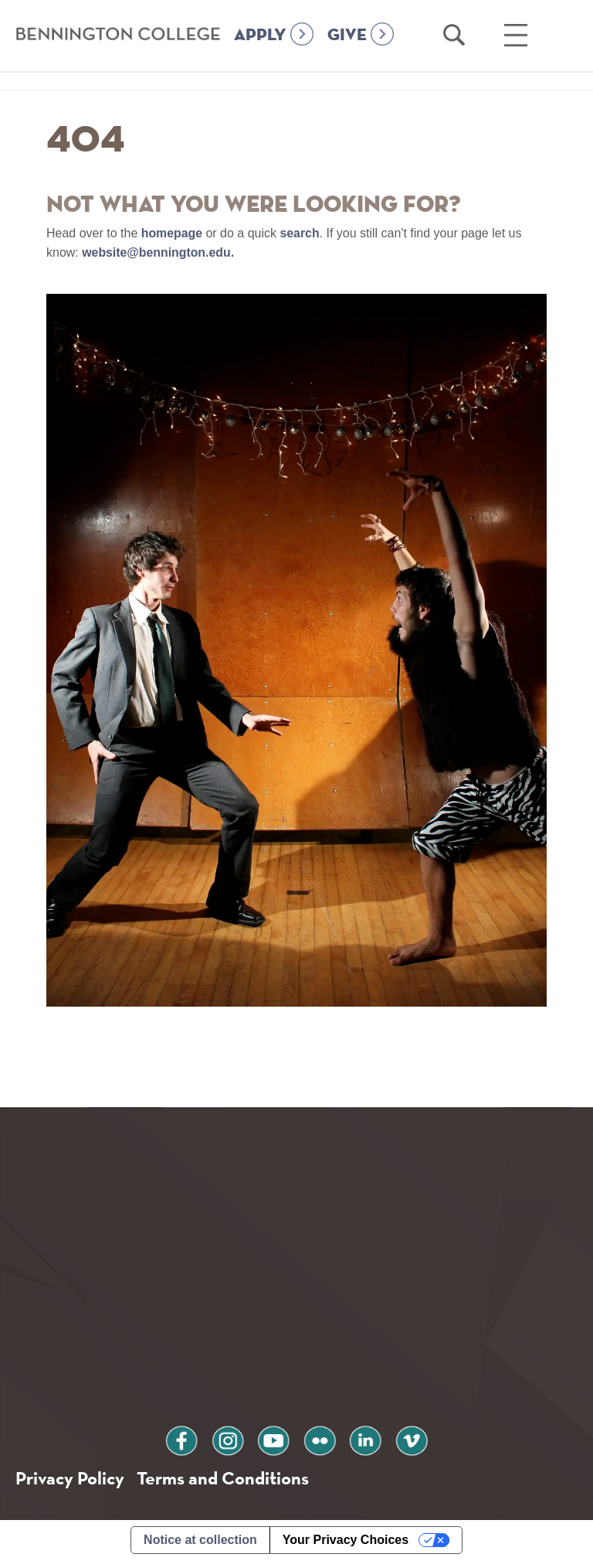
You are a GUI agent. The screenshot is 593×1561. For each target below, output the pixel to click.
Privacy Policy (69, 1479)
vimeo (405, 1438)
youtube (275, 1438)
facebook (188, 1438)
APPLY (260, 55)
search (300, 233)
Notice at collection (200, 1540)
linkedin (362, 1438)
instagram (231, 1438)
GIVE (347, 55)
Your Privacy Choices (345, 1540)
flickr (318, 1438)
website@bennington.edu (157, 252)
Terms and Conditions (223, 1479)
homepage (172, 233)
